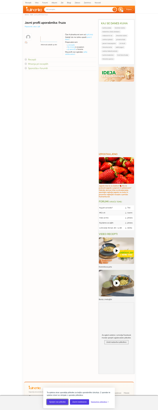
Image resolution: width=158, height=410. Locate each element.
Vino (36, 3)
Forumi (45, 3)
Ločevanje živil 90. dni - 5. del (110, 228)
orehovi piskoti (107, 39)
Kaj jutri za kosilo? (106, 208)
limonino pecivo (107, 59)
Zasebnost (117, 393)
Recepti (28, 3)
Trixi (128, 208)
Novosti (98, 3)
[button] (126, 9)
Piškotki (126, 393)
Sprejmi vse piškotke (57, 402)
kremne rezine (120, 28)
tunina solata (106, 28)
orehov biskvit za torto (109, 51)
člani (31, 15)
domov (27, 15)
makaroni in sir (107, 35)
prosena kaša (120, 39)
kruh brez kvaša (122, 55)
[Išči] (114, 9)
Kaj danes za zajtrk (106, 223)
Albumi (54, 3)
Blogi (69, 3)
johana (129, 218)
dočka (129, 228)
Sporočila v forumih (38, 68)
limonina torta (107, 47)
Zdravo (77, 3)
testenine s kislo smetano (111, 32)
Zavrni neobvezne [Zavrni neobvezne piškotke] (79, 402)
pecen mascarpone (109, 43)
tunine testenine (108, 55)
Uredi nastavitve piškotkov (116, 342)
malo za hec (104, 218)
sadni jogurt (120, 47)
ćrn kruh (122, 43)
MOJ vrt (102, 213)
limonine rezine (121, 35)
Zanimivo (87, 3)
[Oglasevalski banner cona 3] (116, 116)
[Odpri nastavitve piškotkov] (100, 402)
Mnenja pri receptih (38, 64)
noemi (129, 213)
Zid (62, 3)
